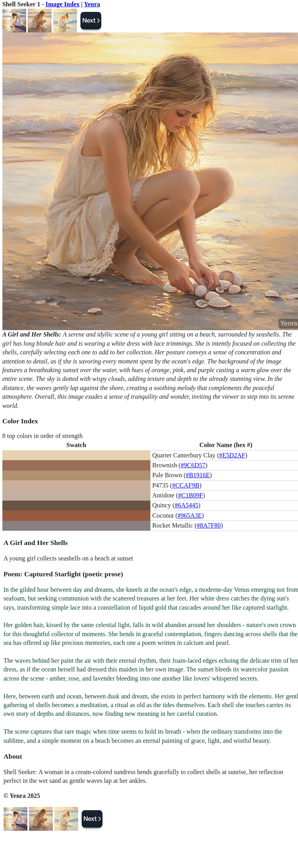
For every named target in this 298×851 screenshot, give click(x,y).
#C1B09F (190, 495)
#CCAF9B (185, 485)
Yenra (92, 4)
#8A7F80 (209, 525)
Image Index (63, 4)
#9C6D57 (193, 465)
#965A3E (189, 515)
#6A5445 (186, 505)
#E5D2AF (232, 455)
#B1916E (198, 475)
